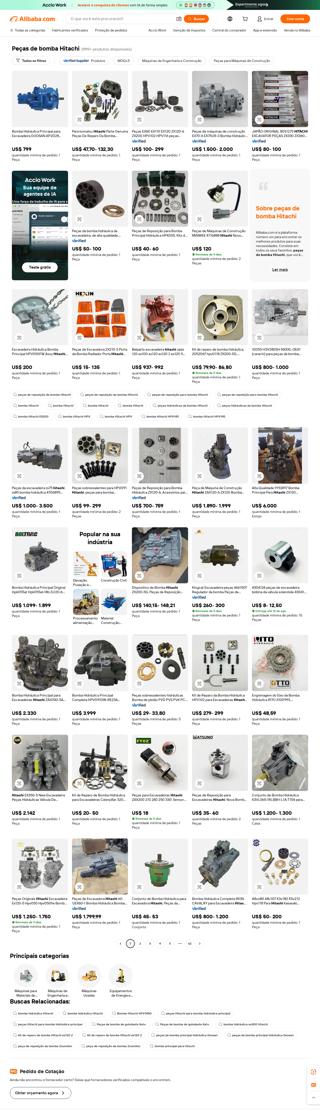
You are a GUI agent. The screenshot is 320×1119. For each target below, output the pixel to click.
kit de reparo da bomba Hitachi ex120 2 (43, 1035)
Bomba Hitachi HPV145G (132, 1013)
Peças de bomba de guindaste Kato (119, 1024)
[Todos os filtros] (31, 60)
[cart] (246, 20)
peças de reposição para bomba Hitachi (177, 395)
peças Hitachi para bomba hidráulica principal (195, 1013)
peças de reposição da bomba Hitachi (42, 395)
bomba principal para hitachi (172, 1046)
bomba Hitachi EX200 (31, 417)
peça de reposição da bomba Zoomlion (42, 1046)
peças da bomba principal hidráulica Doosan (184, 1035)
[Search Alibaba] (121, 19)
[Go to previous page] (120, 943)
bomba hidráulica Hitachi (33, 1013)
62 (190, 943)
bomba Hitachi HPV (74, 417)
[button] (179, 19)
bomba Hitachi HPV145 (160, 417)
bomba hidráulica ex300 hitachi (243, 1024)
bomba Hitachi (26, 406)
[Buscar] (196, 19)
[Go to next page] (199, 943)
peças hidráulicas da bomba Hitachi (180, 406)
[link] (313, 1071)
